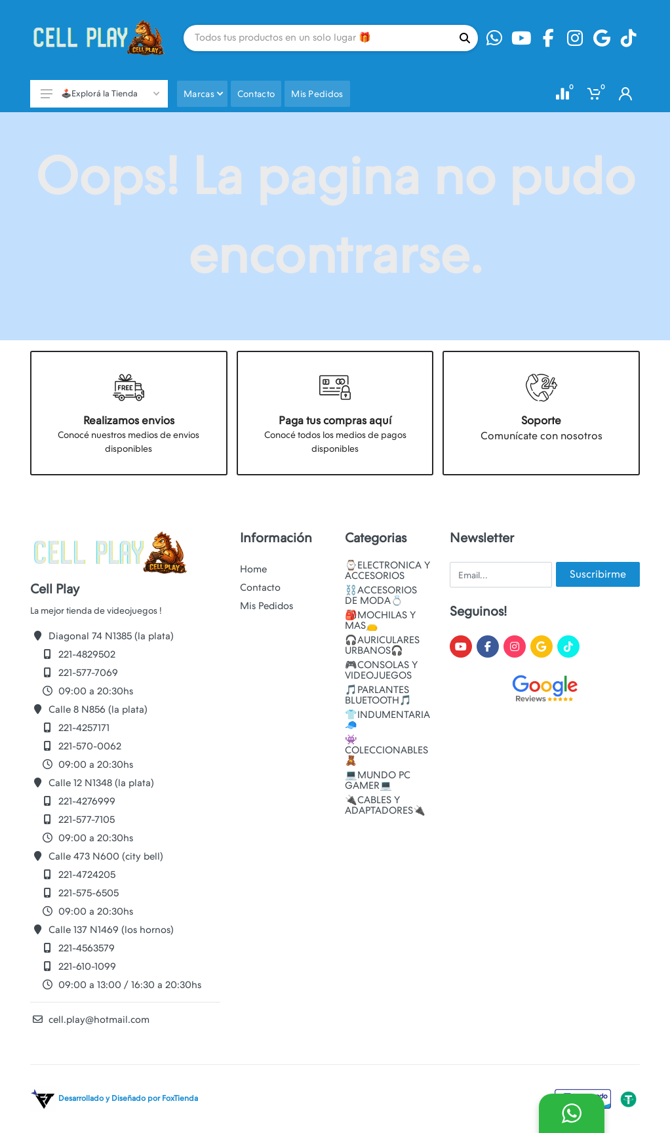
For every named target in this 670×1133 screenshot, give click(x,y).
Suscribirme (598, 574)
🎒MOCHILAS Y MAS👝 (380, 620)
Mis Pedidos (266, 606)
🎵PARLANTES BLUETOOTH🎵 (378, 695)
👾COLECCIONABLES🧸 (386, 750)
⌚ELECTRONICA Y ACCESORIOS (387, 570)
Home (253, 569)
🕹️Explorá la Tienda (100, 93)
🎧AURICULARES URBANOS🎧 (382, 645)
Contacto (260, 587)
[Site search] (318, 38)
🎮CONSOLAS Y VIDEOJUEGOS (381, 670)
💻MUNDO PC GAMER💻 (377, 780)
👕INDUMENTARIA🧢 (387, 719)
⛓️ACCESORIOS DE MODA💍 (381, 595)
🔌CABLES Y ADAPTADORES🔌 (385, 805)
